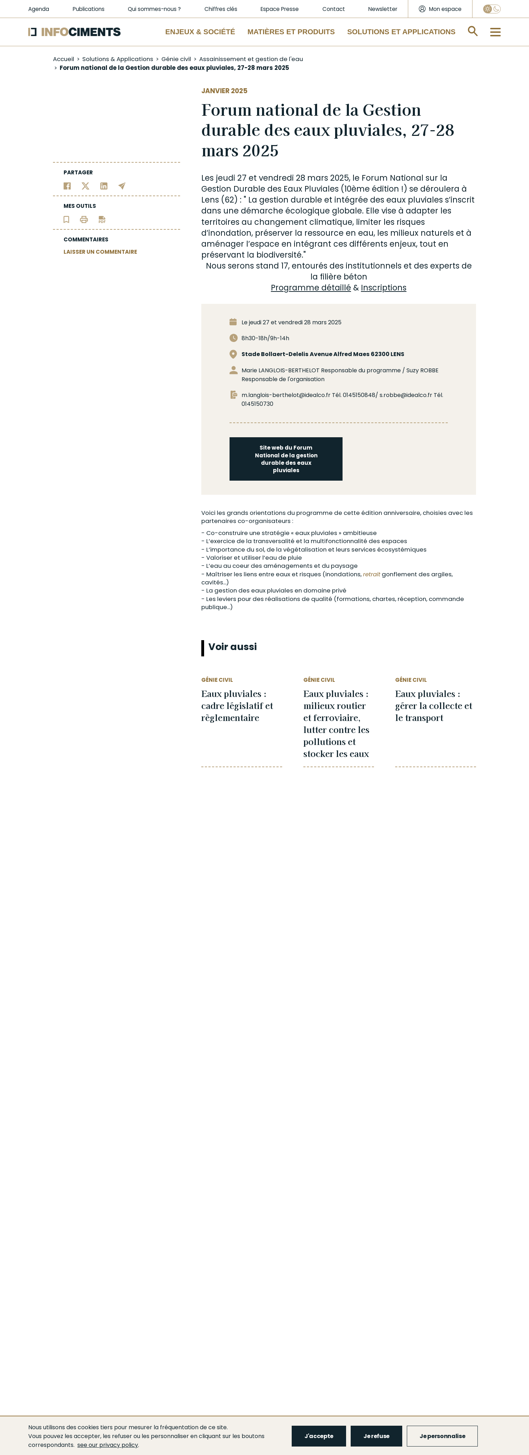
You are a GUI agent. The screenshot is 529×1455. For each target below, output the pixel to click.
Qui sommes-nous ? (154, 9)
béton (355, 276)
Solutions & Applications (117, 59)
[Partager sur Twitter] (86, 185)
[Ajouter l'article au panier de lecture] (66, 219)
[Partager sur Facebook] (67, 185)
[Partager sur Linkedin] (104, 185)
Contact (333, 9)
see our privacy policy (107, 1445)
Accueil (63, 59)
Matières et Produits (291, 32)
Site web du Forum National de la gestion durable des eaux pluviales (286, 459)
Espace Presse (280, 9)
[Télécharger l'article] (102, 219)
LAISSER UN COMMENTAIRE (100, 251)
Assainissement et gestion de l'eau (251, 59)
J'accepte (318, 1436)
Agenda (38, 9)
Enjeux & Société (200, 32)
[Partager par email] (122, 185)
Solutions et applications (401, 32)
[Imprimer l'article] (84, 219)
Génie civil (176, 59)
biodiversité (279, 254)
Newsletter (382, 9)
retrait (371, 574)
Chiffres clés (220, 9)
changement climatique (303, 222)
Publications (89, 9)
